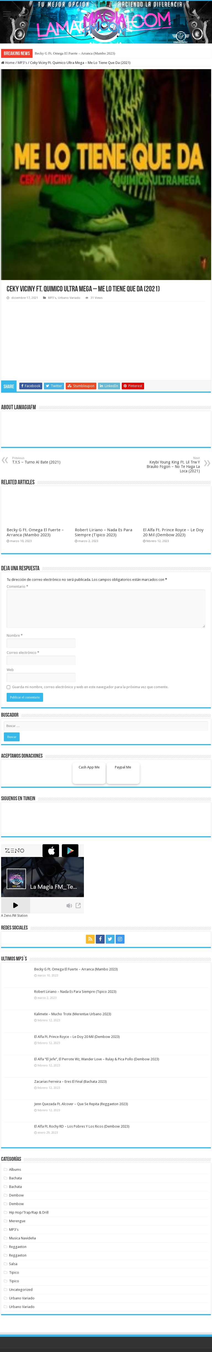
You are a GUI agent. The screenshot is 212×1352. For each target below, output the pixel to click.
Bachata (15, 1178)
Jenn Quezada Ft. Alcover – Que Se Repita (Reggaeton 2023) (81, 1104)
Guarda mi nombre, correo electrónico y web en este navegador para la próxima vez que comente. (90, 687)
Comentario (17, 586)
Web (10, 670)
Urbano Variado (69, 298)
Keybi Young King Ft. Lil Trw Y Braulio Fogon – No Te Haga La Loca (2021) (171, 464)
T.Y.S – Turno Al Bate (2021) (40, 460)
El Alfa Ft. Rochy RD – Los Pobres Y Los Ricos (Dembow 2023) (81, 1126)
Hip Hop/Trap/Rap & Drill (29, 1212)
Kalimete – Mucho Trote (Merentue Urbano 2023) (72, 1014)
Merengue (17, 1221)
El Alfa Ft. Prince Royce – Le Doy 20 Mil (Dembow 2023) (173, 532)
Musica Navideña (22, 1238)
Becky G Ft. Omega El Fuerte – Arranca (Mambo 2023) (75, 53)
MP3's (22, 63)
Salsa (13, 1264)
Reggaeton (17, 1247)
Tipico (14, 1272)
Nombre (15, 635)
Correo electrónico (23, 653)
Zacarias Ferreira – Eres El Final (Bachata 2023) (70, 1081)
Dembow (16, 1195)
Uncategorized (21, 1290)
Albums (15, 1169)
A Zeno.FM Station (14, 915)
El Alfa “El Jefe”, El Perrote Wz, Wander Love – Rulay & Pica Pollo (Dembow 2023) (96, 1059)
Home (8, 63)
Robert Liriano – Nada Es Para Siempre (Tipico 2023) (103, 532)
